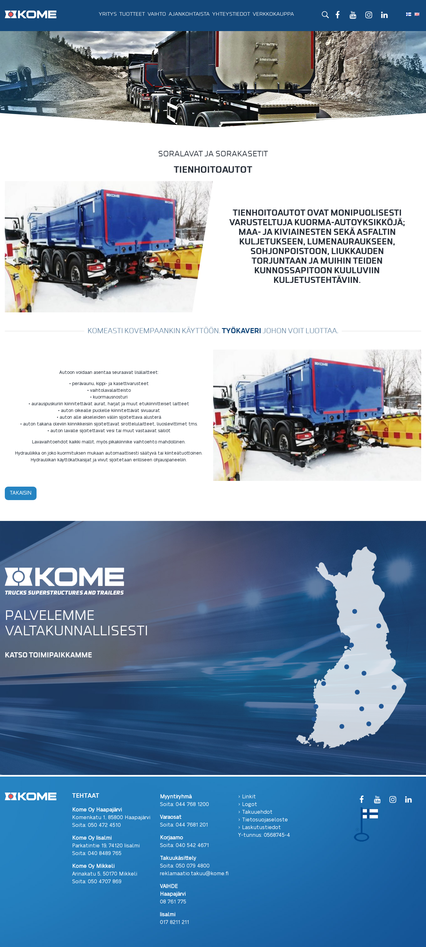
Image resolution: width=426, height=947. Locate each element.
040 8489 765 (104, 853)
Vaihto (156, 14)
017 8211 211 (174, 922)
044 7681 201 (192, 824)
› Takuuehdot (255, 812)
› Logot (247, 804)
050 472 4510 (104, 825)
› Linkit (247, 796)
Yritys (108, 14)
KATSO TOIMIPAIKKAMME (48, 655)
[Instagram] (369, 15)
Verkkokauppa (273, 14)
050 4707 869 (104, 881)
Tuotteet (132, 14)
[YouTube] (353, 15)
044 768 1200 (192, 804)
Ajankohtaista (189, 14)
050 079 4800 (193, 865)
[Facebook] (337, 15)
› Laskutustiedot (259, 827)
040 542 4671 (192, 845)
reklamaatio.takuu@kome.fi (194, 873)
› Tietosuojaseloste (263, 819)
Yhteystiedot (231, 14)
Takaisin (21, 493)
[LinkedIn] (384, 15)
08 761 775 (173, 901)
